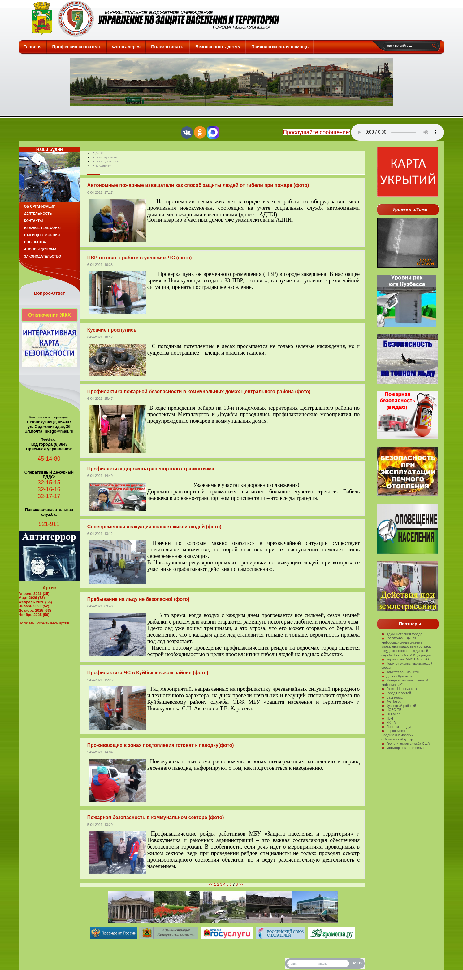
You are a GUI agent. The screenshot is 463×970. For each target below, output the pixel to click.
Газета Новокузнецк (399, 688)
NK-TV (388, 722)
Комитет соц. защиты (400, 672)
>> (241, 884)
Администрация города (401, 634)
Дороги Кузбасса (396, 676)
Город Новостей (396, 693)
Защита (153, 19)
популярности (106, 157)
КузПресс (391, 701)
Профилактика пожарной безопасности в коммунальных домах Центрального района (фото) (199, 391)
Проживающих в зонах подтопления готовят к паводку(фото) (160, 745)
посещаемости (107, 161)
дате (99, 153)
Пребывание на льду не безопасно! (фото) (138, 599)
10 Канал (390, 714)
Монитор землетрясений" (403, 748)
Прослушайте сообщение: (316, 132)
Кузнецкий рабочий (398, 706)
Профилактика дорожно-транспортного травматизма (150, 468)
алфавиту (103, 165)
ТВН (387, 718)
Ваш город (392, 697)
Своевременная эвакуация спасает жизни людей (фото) (154, 526)
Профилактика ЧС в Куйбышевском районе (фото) (147, 672)
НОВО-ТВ (391, 710)
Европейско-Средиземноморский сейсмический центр (397, 735)
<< (211, 884)
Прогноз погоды (396, 727)
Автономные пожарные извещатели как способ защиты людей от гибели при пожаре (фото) (198, 185)
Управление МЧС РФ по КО (405, 659)
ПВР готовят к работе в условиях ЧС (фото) (139, 257)
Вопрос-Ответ (49, 293)
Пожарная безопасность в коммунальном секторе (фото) (155, 817)
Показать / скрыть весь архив (44, 623)
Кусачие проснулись (111, 330)
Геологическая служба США (405, 743)
